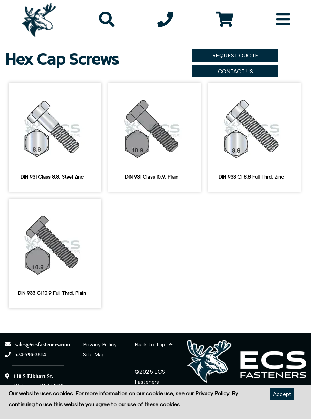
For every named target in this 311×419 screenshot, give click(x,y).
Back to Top (154, 344)
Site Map (94, 354)
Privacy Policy (100, 344)
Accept (282, 394)
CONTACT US (235, 71)
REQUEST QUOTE (235, 55)
